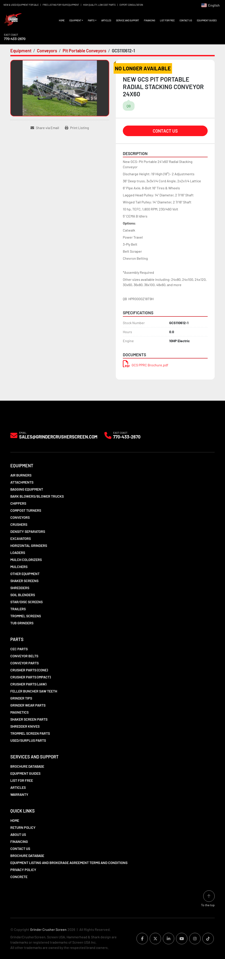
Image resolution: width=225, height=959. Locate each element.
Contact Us (186, 20)
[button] (76, 20)
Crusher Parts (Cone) (29, 670)
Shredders (19, 588)
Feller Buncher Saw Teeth (33, 691)
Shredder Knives (25, 726)
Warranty (19, 794)
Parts (91, 20)
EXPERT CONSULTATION (131, 5)
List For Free (167, 20)
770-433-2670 (14, 39)
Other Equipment (25, 574)
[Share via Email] (45, 128)
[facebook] (142, 938)
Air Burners (20, 475)
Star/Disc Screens (26, 602)
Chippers (18, 503)
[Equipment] (20, 50)
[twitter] (155, 938)
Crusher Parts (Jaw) (28, 684)
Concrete (18, 877)
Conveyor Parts (24, 663)
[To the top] (208, 898)
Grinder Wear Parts (27, 705)
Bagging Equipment (26, 489)
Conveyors (20, 517)
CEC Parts (19, 649)
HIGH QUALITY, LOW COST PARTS (99, 5)
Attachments (21, 482)
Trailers (18, 609)
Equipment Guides (207, 20)
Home (62, 20)
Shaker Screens (24, 581)
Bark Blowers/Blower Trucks (37, 496)
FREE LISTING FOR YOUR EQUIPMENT (61, 5)
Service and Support (127, 20)
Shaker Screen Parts (28, 719)
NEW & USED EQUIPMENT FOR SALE (21, 5)
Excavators (20, 538)
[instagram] (195, 938)
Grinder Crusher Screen (48, 929)
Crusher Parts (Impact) (30, 677)
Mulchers (18, 566)
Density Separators (27, 531)
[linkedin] (168, 938)
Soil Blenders (22, 595)
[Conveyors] (47, 50)
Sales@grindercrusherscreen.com (58, 436)
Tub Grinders (21, 623)
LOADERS (17, 552)
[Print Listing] (77, 128)
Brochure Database (27, 766)
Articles (106, 20)
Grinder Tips (21, 698)
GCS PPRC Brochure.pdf (145, 365)
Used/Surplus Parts (28, 740)
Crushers (18, 524)
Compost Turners (25, 510)
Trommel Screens (25, 616)
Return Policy (23, 827)
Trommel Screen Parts (30, 733)
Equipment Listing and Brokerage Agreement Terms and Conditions (68, 862)
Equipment (75, 20)
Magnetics (19, 712)
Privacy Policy (23, 870)
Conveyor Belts (24, 656)
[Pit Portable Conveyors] (84, 50)
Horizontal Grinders (28, 545)
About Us (18, 834)
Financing (149, 20)
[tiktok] (208, 938)
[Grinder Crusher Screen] (30, 421)
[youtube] (181, 938)
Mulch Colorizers (26, 559)
